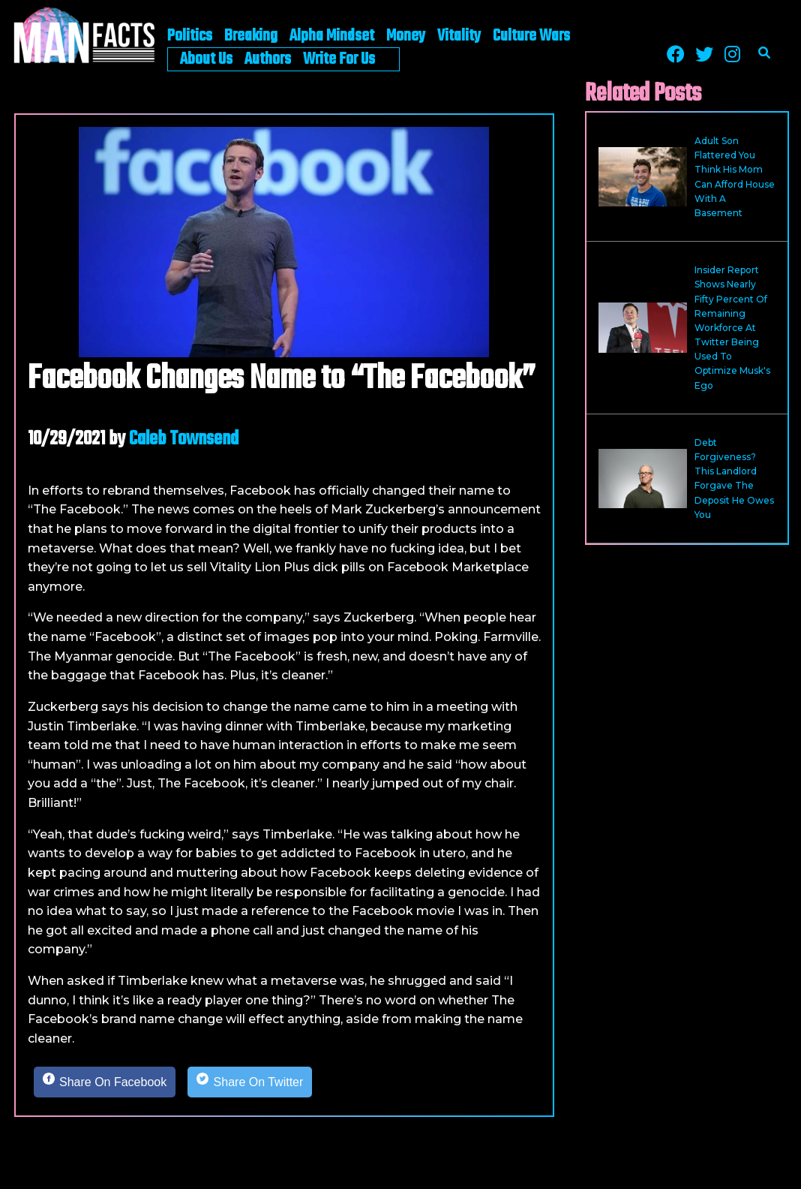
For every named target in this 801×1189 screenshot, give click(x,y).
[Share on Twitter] (250, 1082)
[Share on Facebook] (105, 1082)
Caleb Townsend (183, 439)
